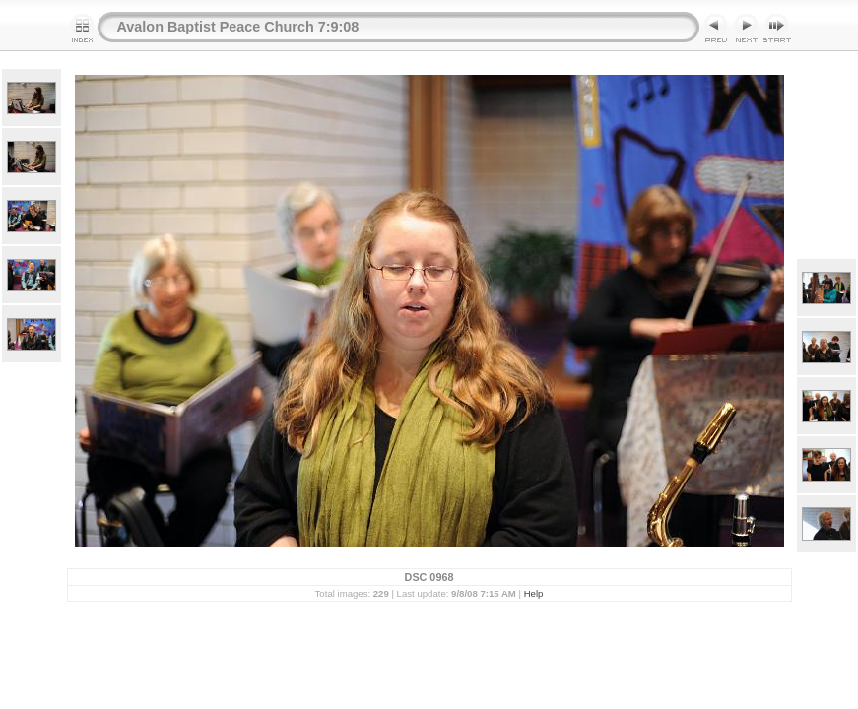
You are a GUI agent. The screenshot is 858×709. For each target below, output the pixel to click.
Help (534, 593)
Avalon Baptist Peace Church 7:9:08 (238, 26)
